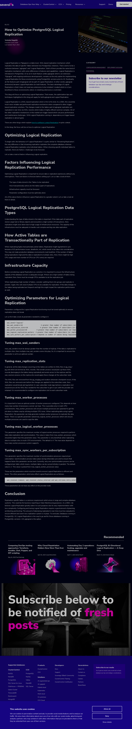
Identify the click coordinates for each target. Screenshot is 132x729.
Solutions (41, 677)
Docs (56, 669)
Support (99, 4)
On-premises (42, 697)
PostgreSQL (90, 71)
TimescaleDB (12, 693)
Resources (82, 4)
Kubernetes (41, 691)
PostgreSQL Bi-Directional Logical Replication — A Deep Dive (110, 548)
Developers (59, 665)
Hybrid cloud (42, 687)
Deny (107, 716)
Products (41, 665)
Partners (81, 682)
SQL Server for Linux (15, 683)
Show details (107, 722)
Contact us (81, 672)
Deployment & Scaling (114, 68)
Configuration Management (96, 68)
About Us (81, 669)
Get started (121, 4)
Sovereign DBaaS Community (64, 675)
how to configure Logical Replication (45, 123)
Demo (107, 4)
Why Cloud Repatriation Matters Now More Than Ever (51, 546)
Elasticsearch (12, 696)
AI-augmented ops (44, 681)
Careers (80, 679)
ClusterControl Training (62, 679)
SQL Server (29, 686)
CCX (62, 4)
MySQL (10, 674)
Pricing (71, 4)
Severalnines (83, 665)
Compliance (82, 675)
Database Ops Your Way (32, 4)
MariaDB (11, 677)
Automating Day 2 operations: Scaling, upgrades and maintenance (80, 548)
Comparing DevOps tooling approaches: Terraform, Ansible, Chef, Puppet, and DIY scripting (20, 549)
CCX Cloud (41, 700)
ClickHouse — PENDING (16, 686)
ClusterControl (51, 4)
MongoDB (11, 699)
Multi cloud (41, 694)
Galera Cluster (12, 690)
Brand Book (82, 685)
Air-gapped (41, 684)
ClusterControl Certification (64, 682)
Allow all (107, 709)
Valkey (28, 680)
